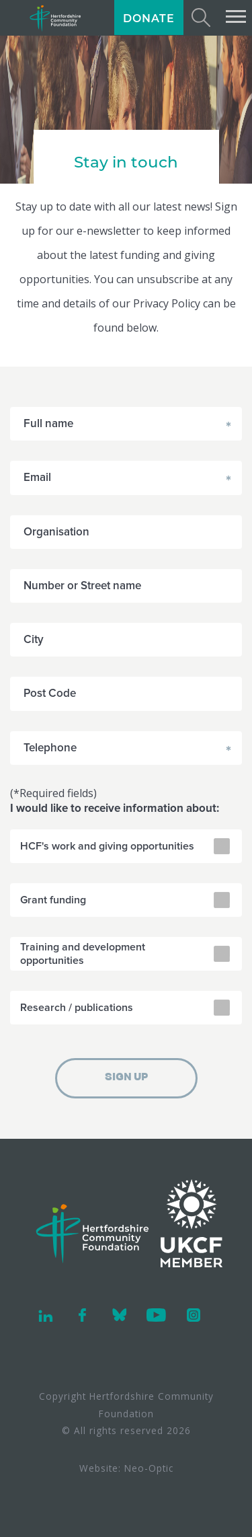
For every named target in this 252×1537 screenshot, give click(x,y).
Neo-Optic (148, 1468)
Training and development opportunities (82, 953)
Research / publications (76, 1007)
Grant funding (53, 900)
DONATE (149, 18)
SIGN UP (126, 1077)
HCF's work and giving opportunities (107, 846)
